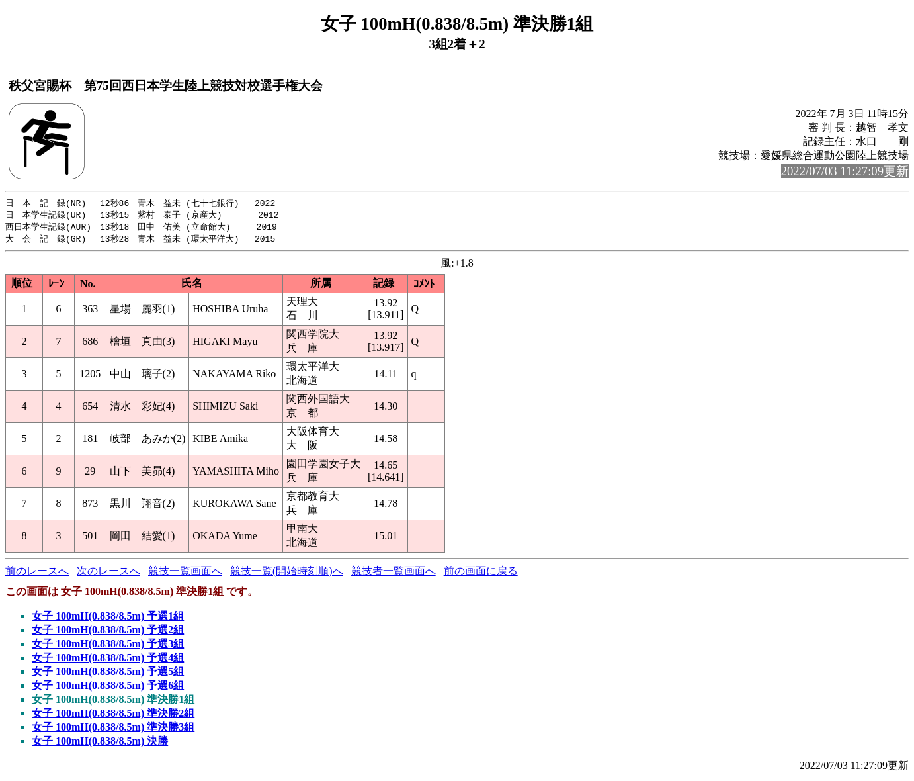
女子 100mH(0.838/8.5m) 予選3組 (108, 646)
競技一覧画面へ (185, 573)
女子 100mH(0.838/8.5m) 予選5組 (108, 674)
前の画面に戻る (481, 573)
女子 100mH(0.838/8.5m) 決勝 (100, 743)
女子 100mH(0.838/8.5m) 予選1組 (108, 618)
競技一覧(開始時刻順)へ (286, 573)
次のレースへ (108, 573)
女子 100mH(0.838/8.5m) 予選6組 (108, 688)
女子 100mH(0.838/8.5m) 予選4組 (108, 660)
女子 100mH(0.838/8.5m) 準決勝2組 (113, 715)
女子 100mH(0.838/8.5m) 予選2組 (108, 632)
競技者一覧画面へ (393, 573)
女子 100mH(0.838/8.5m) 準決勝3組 (113, 729)
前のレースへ (37, 573)
